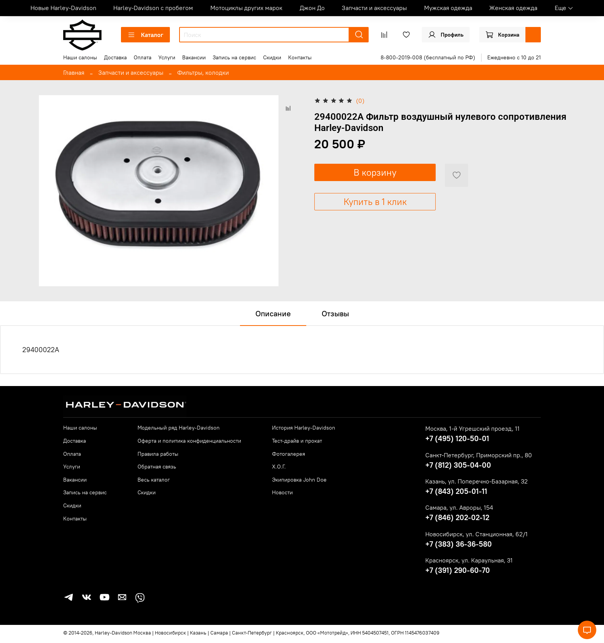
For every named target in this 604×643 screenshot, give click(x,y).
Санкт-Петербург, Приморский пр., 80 (478, 455)
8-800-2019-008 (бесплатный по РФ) (428, 57)
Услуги (166, 57)
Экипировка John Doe (299, 479)
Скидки (272, 57)
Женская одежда (513, 8)
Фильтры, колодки (203, 72)
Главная (73, 72)
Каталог (145, 35)
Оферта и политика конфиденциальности (189, 440)
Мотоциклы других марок (246, 8)
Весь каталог (154, 479)
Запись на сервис (234, 57)
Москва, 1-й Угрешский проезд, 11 (472, 428)
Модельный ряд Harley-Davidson (179, 427)
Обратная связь (157, 466)
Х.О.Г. (279, 466)
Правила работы (158, 453)
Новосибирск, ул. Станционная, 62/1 (476, 534)
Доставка (115, 57)
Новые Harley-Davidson (63, 8)
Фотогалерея (288, 453)
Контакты (300, 57)
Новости (282, 492)
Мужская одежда (448, 8)
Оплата (142, 57)
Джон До (312, 8)
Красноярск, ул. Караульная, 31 (469, 560)
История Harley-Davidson (303, 427)
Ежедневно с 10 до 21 (514, 57)
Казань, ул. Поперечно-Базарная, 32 (476, 481)
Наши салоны (80, 57)
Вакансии (194, 57)
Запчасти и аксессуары (374, 8)
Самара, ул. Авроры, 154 (459, 507)
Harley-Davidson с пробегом (153, 8)
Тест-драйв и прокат (297, 440)
